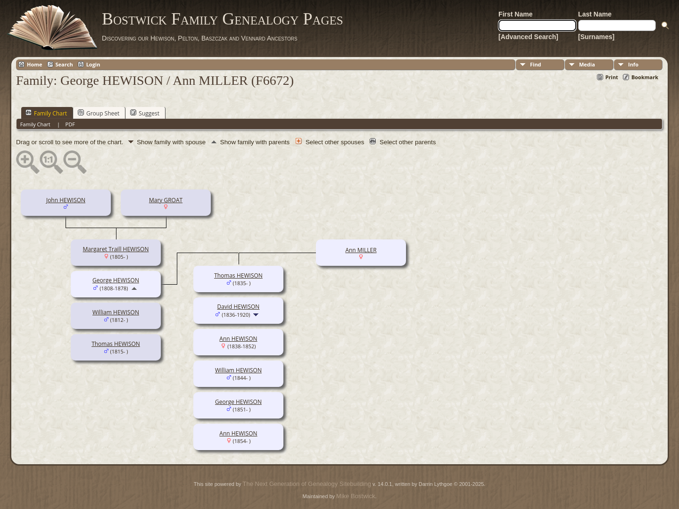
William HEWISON (115, 312)
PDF (70, 124)
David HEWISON (238, 307)
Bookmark (644, 77)
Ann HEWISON (238, 339)
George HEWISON (115, 280)
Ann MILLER (360, 250)
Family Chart (46, 113)
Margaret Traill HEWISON (116, 249)
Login (93, 64)
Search (64, 64)
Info (633, 64)
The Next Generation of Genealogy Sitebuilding (307, 483)
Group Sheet (98, 113)
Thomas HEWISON (115, 344)
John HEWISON (65, 200)
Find (535, 64)
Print (611, 77)
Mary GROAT (165, 200)
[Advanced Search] (528, 37)
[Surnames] (596, 37)
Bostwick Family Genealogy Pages (222, 18)
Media (587, 64)
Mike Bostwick (355, 496)
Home (34, 64)
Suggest (144, 113)
